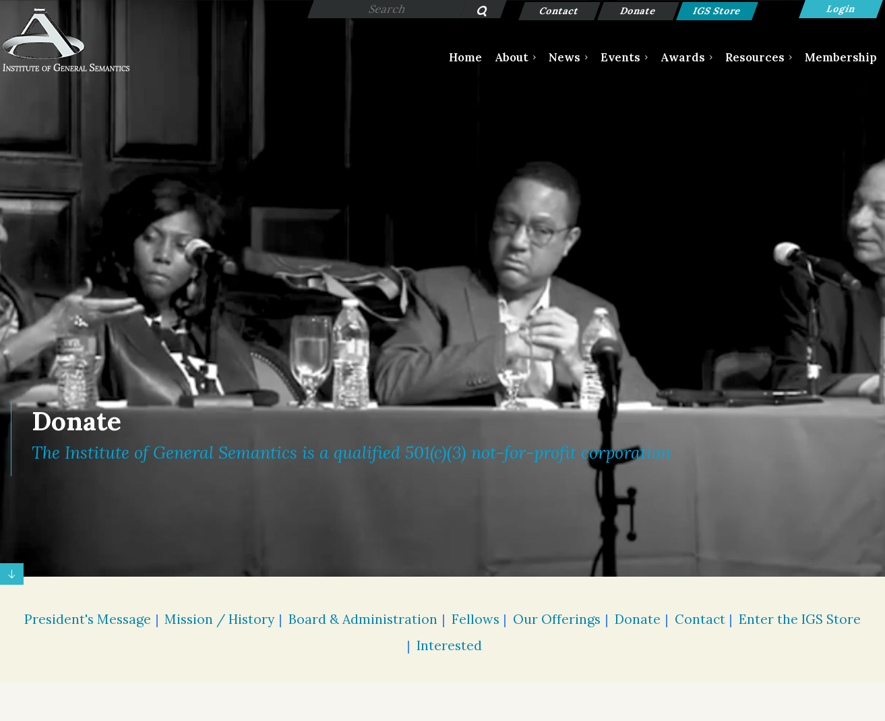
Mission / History (219, 619)
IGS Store (717, 11)
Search (474, 12)
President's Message (87, 619)
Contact (560, 11)
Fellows (475, 619)
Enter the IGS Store (800, 619)
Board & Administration (362, 619)
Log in (841, 9)
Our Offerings (557, 619)
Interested (449, 645)
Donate (639, 11)
